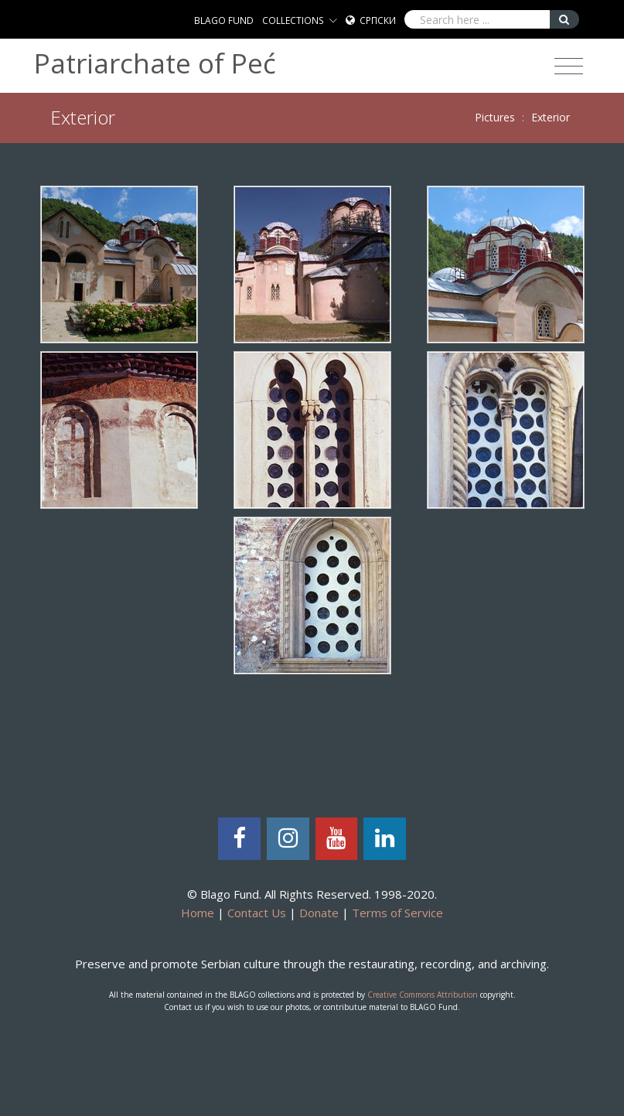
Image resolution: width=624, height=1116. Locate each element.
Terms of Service (397, 912)
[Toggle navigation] (569, 66)
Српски (378, 20)
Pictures (495, 117)
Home (197, 912)
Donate (319, 912)
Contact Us (256, 912)
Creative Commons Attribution (422, 994)
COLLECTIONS (293, 20)
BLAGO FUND (224, 20)
